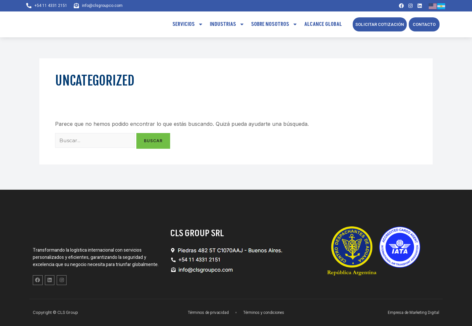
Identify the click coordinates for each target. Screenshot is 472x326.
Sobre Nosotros (274, 26)
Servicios (187, 26)
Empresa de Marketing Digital (411, 312)
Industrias (227, 26)
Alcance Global (323, 25)
